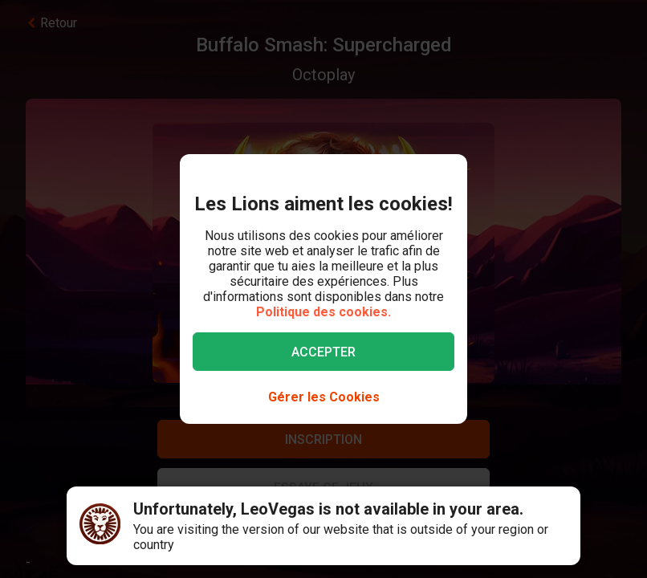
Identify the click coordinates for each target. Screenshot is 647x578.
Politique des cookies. (323, 312)
